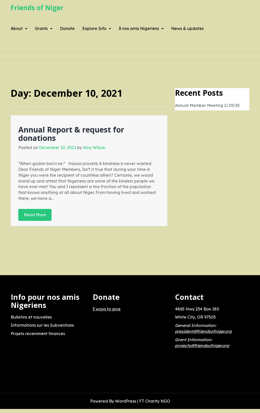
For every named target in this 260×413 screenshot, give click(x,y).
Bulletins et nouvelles (31, 317)
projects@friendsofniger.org (202, 345)
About (17, 28)
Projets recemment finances (38, 333)
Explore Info (94, 28)
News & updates (187, 28)
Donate (67, 28)
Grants (41, 28)
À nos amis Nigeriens (139, 28)
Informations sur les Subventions (42, 325)
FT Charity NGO (154, 401)
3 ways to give (107, 308)
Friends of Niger (37, 7)
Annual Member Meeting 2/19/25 (207, 105)
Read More (35, 214)
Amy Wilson (94, 147)
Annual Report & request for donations (71, 133)
